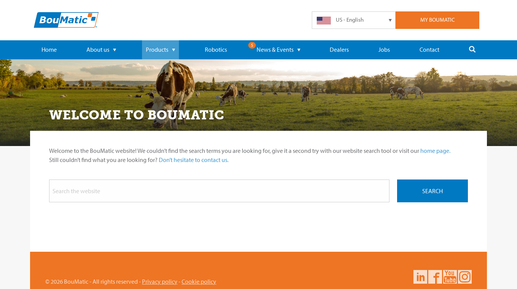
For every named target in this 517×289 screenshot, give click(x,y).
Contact (429, 49)
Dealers (339, 49)
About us (101, 49)
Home (49, 49)
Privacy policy (159, 281)
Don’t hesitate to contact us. (193, 160)
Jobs (384, 49)
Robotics (216, 49)
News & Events (278, 49)
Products (160, 49)
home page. (435, 150)
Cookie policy (199, 281)
